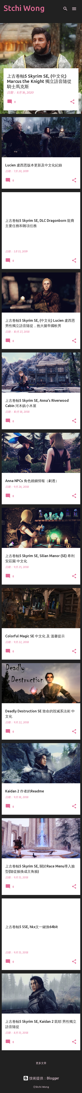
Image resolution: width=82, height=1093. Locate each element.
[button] (72, 102)
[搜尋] (65, 8)
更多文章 (41, 1063)
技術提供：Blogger (41, 1078)
